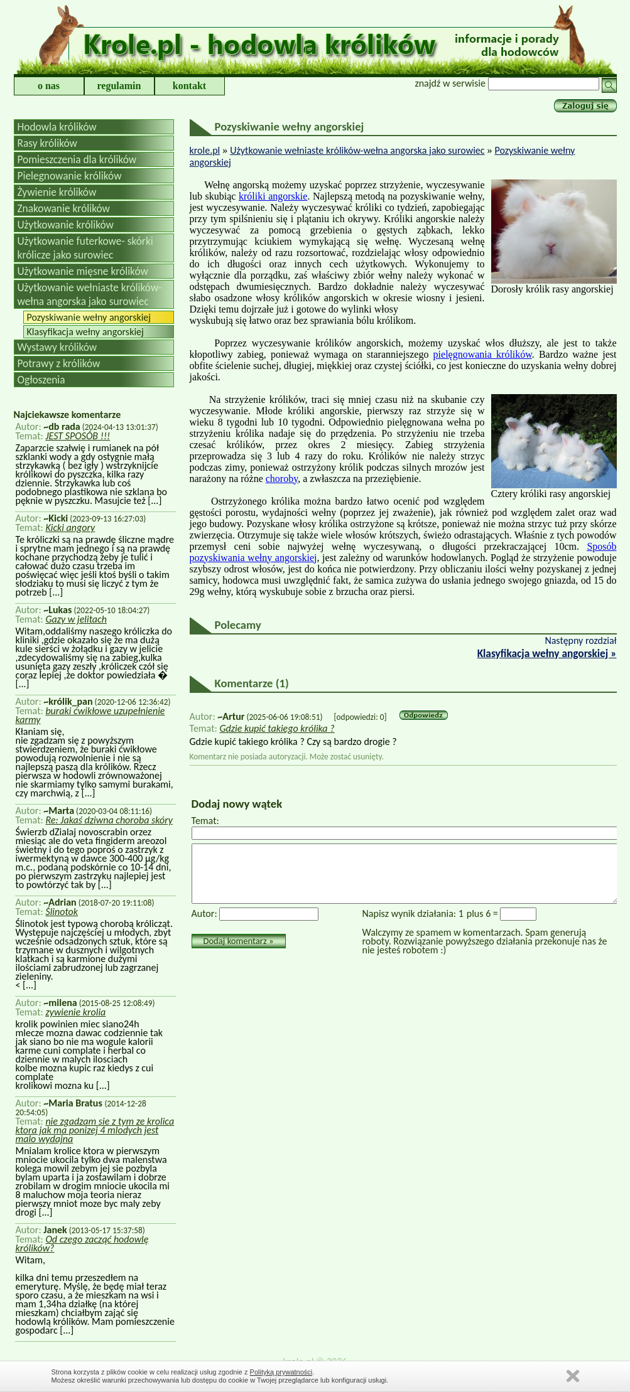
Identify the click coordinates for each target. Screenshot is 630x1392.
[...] (154, 500)
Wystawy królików (57, 347)
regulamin (119, 85)
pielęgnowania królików (482, 354)
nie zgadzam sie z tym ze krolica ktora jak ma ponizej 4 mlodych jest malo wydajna (95, 1130)
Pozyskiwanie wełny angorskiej (89, 317)
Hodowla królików (57, 127)
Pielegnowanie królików (70, 176)
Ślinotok (61, 912)
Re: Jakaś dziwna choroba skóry (109, 820)
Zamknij (573, 1376)
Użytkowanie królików (66, 225)
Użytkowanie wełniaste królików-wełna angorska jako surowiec (90, 294)
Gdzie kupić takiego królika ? (276, 728)
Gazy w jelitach (76, 619)
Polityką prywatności (281, 1372)
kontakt (189, 85)
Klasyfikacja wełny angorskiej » (547, 653)
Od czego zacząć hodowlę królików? (82, 1243)
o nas (49, 85)
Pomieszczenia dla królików (77, 159)
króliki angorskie (273, 196)
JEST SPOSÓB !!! (77, 436)
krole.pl (205, 150)
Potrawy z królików (59, 363)
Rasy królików (47, 143)
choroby (282, 478)
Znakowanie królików (64, 208)
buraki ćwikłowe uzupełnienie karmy (90, 715)
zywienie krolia (75, 1012)
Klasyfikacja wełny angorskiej (85, 332)
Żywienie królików (57, 192)
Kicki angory (70, 527)
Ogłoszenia (41, 380)
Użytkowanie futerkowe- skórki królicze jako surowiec (85, 248)
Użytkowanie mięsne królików (83, 271)
